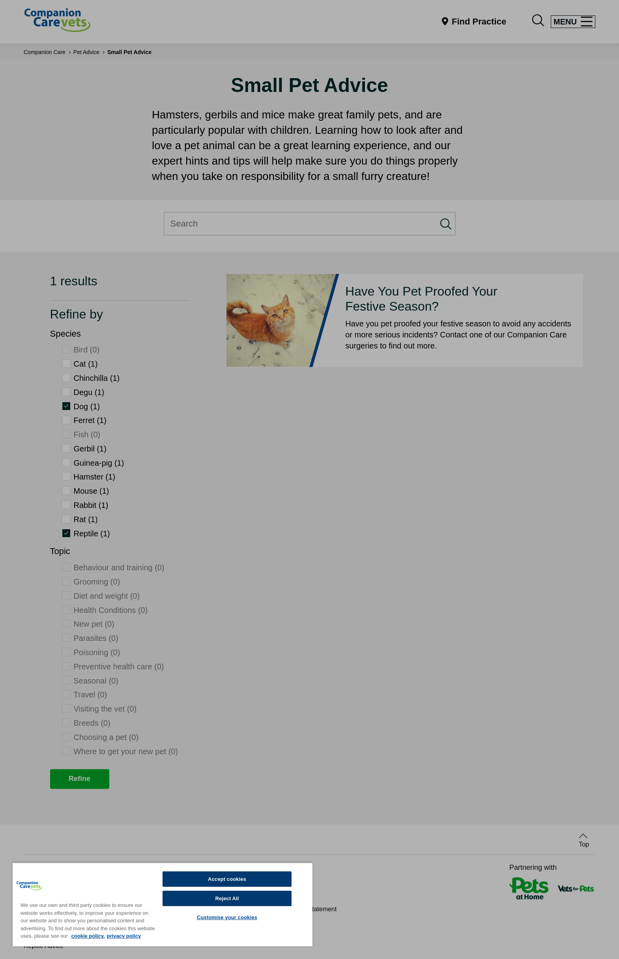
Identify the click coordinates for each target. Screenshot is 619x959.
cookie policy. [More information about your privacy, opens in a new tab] (88, 936)
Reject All (227, 898)
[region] (162, 904)
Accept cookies (227, 879)
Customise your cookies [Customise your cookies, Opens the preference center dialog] (227, 917)
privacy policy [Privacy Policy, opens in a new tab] (124, 936)
